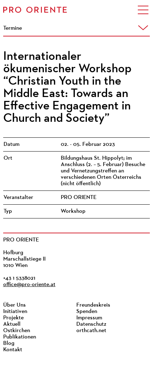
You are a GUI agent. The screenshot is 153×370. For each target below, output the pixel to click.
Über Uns (14, 305)
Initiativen (15, 311)
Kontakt (12, 350)
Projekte (13, 318)
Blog (8, 343)
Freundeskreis (93, 305)
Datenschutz (91, 324)
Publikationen (19, 337)
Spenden (86, 311)
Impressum (89, 318)
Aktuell (11, 324)
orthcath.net (91, 331)
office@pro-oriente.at (29, 285)
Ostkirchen (16, 331)
